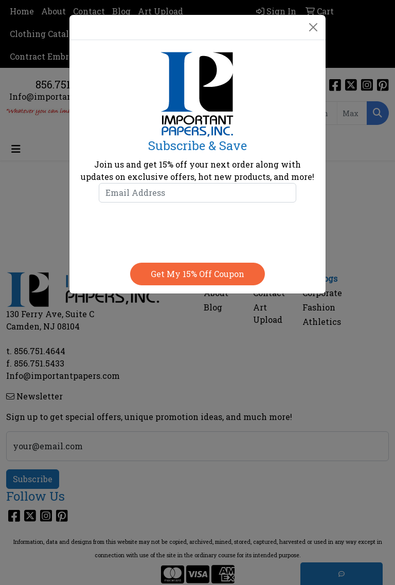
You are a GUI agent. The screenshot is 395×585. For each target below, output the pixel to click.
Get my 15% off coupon (197, 273)
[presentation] (197, 230)
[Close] (313, 27)
